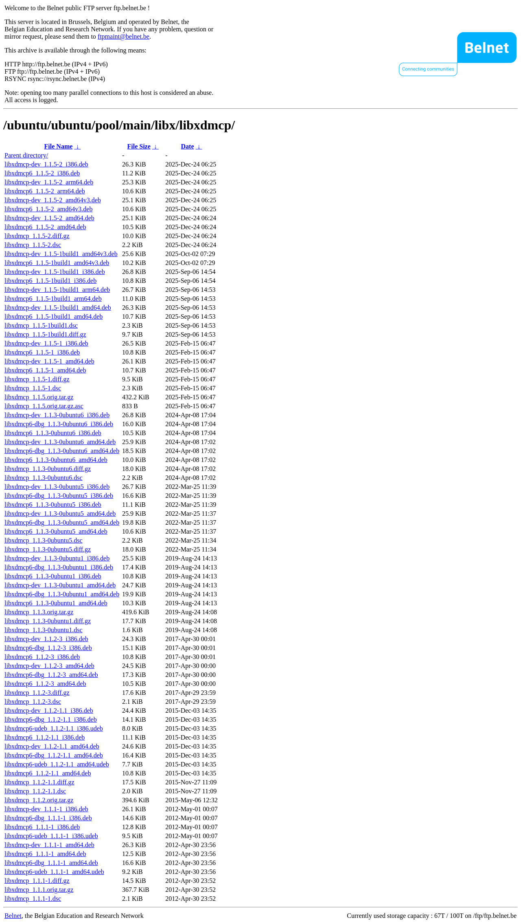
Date (187, 146)
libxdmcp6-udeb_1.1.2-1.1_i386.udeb (53, 728)
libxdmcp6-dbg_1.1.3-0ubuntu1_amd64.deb (61, 594)
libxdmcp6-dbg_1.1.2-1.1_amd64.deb (53, 755)
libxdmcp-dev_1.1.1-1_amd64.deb (49, 844)
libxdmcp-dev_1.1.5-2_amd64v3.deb (52, 200)
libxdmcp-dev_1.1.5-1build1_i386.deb (54, 271)
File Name (58, 146)
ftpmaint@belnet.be (123, 36)
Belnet (13, 915)
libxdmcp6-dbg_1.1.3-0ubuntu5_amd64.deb (61, 522)
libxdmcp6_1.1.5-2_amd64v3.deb (48, 209)
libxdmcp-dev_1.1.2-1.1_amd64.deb (51, 746)
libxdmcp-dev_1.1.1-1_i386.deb (46, 809)
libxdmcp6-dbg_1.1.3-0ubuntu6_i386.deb (58, 423)
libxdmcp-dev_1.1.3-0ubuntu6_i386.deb (56, 415)
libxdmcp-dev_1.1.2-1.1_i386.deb (48, 710)
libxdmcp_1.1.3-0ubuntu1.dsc (43, 629)
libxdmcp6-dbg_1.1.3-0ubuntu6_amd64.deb (61, 450)
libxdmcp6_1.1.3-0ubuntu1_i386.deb (52, 576)
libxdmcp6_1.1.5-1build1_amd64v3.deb (56, 262)
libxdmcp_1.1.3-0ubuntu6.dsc (43, 477)
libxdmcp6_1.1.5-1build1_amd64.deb (53, 316)
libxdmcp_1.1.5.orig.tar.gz (38, 397)
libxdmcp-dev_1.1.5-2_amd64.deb (49, 218)
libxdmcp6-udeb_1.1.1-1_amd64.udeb (54, 871)
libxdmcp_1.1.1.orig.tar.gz (38, 889)
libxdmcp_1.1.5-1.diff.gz (37, 379)
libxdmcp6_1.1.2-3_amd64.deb (45, 683)
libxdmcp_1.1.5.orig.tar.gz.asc (43, 406)
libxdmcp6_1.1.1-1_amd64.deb (45, 853)
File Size (138, 146)
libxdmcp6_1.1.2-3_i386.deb (42, 656)
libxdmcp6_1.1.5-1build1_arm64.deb (53, 298)
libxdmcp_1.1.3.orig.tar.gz (38, 612)
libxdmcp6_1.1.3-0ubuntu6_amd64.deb (55, 459)
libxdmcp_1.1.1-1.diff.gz (37, 880)
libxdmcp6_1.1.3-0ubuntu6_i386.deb (52, 432)
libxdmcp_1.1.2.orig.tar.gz (38, 800)
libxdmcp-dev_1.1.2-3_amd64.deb (49, 665)
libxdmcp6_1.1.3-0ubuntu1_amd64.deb (55, 603)
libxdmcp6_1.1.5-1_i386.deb (42, 352)
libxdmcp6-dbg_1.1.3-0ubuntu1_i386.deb (58, 567)
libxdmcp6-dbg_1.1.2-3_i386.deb (48, 647)
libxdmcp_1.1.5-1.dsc (32, 388)
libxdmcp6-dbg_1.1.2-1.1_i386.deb (50, 719)
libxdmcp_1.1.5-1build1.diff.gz (45, 334)
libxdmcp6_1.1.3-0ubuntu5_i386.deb (52, 504)
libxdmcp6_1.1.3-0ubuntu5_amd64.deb (55, 531)
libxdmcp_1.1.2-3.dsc (32, 701)
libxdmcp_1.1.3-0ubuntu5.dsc (43, 540)
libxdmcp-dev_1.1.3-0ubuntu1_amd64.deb (60, 585)
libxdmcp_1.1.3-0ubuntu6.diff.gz (47, 468)
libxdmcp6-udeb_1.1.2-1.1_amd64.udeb (56, 764)
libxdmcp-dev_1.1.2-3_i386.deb (46, 638)
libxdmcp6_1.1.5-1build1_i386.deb (50, 280)
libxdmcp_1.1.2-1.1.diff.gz (39, 782)
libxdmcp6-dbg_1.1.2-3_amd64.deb (51, 674)
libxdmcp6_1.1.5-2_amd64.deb (45, 226)
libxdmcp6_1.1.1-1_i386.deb (42, 826)
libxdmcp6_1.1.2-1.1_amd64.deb (47, 773)
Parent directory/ (26, 155)
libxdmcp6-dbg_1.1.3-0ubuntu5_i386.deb (58, 495)
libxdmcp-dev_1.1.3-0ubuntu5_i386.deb (56, 486)
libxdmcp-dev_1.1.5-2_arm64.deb (48, 182)
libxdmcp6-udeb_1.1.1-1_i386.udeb (51, 835)
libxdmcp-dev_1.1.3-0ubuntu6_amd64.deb (60, 441)
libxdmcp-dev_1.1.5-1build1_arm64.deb (57, 289)
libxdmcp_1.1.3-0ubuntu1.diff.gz (47, 620)
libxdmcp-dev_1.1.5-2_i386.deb (46, 164)
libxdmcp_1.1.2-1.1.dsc (35, 791)
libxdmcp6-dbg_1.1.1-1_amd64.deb (51, 862)
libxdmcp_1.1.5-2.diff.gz (37, 235)
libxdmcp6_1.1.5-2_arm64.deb (44, 191)
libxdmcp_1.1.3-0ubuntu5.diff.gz (47, 549)
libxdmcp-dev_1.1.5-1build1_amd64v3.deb (61, 253)
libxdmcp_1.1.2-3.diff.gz (37, 692)
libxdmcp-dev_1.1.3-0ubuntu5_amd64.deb (60, 513)
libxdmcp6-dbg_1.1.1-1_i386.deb (48, 818)
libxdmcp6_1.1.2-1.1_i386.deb (44, 737)
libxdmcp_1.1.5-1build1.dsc (41, 325)
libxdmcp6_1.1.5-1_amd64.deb (45, 370)
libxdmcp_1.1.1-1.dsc (32, 898)
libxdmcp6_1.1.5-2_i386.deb (42, 173)
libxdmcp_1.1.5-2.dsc (32, 244)
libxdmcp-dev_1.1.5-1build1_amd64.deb (57, 307)
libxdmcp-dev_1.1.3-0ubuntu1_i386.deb (56, 558)
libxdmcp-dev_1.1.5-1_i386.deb (46, 343)
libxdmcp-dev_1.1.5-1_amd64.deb (49, 361)
